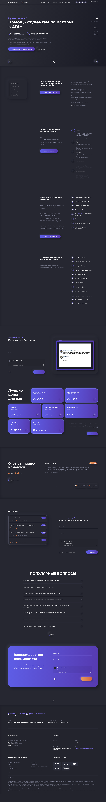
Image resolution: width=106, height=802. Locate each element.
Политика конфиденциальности (38, 770)
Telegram (77, 748)
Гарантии (33, 762)
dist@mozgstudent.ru (80, 742)
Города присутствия (13, 768)
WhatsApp (85, 748)
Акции (9, 766)
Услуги (61, 2)
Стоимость (33, 768)
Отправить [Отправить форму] (38, 371)
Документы (34, 764)
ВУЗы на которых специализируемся (39, 766)
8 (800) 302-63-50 (57, 742)
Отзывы (55, 2)
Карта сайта (11, 771)
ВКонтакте (90, 748)
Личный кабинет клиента (14, 762)
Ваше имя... (11, 346)
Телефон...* (11, 352)
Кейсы (9, 764)
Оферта (10, 770)
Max (81, 748)
